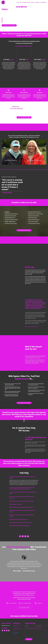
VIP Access (39, 92)
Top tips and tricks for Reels (11, 219)
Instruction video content (10, 215)
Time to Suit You (24, 92)
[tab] (24, 477)
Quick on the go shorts (10, 217)
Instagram (24, 2)
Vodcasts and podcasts (33, 215)
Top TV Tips (8, 92)
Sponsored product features (11, 213)
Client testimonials (32, 217)
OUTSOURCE (37, 2)
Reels (21, 2)
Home (18, 2)
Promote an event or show (11, 223)
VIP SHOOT (32, 2)
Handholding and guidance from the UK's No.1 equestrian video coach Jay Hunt (12, 388)
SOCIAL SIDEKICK (43, 2)
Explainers (7, 211)
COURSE (28, 2)
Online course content (33, 221)
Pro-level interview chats (34, 223)
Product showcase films (33, 219)
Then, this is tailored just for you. (32, 326)
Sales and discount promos (34, 211)
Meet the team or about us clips (35, 213)
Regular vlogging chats (10, 221)
